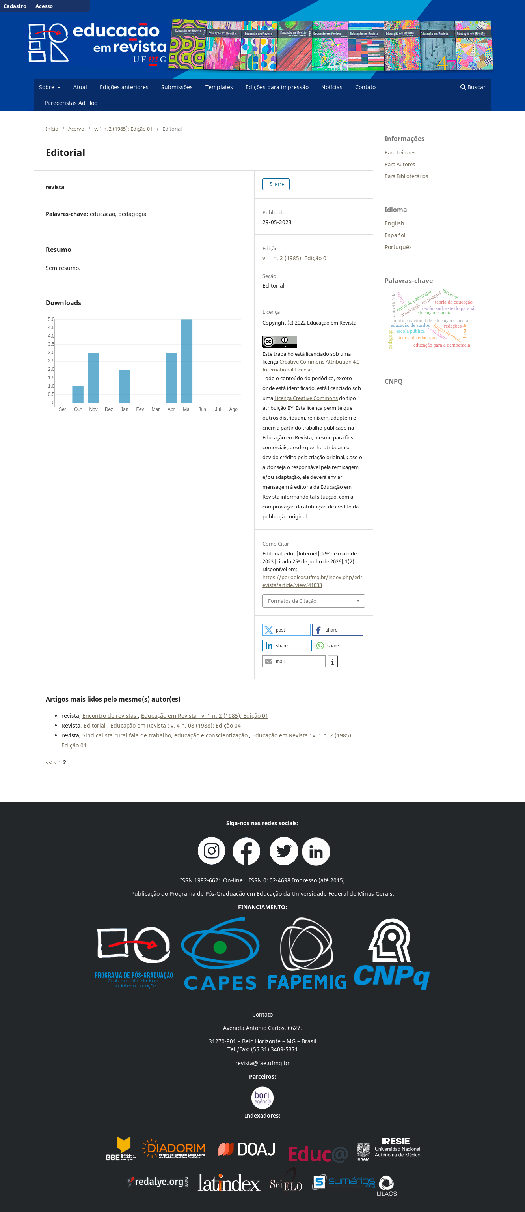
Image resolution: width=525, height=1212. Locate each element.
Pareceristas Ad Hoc (71, 103)
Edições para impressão (277, 87)
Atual (80, 87)
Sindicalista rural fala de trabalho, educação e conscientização (165, 735)
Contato (365, 87)
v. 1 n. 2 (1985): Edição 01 (123, 128)
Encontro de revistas (110, 715)
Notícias (332, 87)
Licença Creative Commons (306, 397)
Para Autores (400, 164)
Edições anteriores (124, 87)
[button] (286, 630)
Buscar (473, 87)
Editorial (95, 725)
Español (395, 235)
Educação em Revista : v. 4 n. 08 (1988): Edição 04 (175, 725)
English (394, 223)
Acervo (76, 128)
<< (49, 762)
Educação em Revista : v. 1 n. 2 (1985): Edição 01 (204, 715)
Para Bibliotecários (406, 176)
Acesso (44, 5)
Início (52, 128)
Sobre (47, 87)
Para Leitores (400, 152)
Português (398, 247)
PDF (279, 184)
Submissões (177, 87)
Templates (219, 87)
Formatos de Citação (292, 600)
